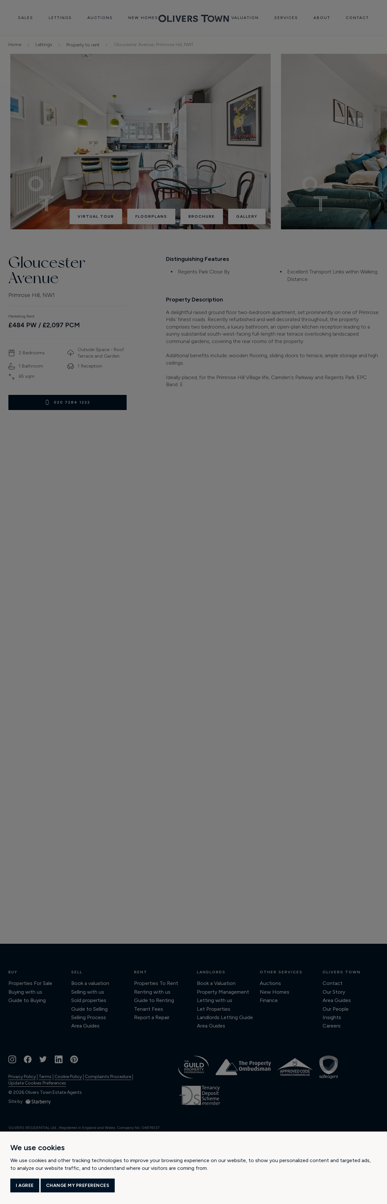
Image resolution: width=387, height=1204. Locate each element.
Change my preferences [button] (78, 1185)
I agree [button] (25, 1185)
